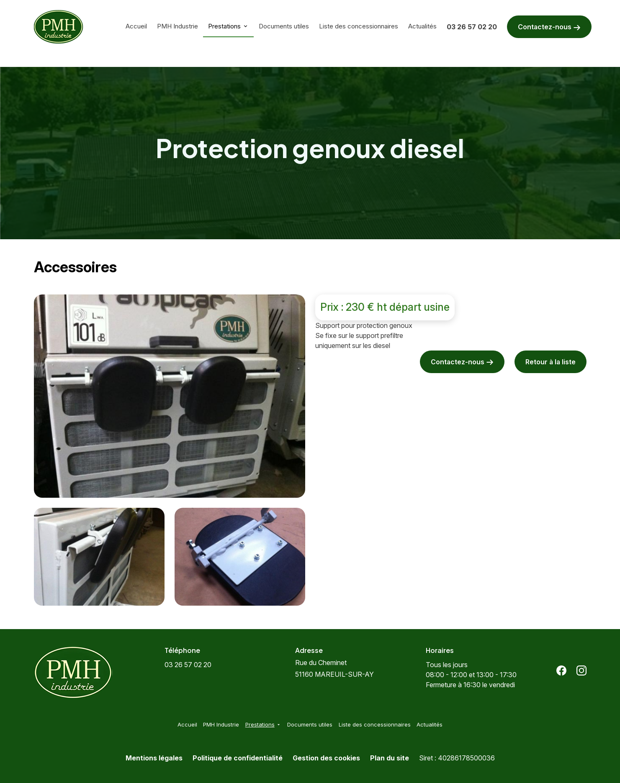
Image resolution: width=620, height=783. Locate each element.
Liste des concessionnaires (358, 26)
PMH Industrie (177, 26)
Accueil (136, 26)
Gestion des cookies (326, 758)
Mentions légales (154, 758)
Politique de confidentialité (238, 758)
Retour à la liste (550, 362)
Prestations (224, 26)
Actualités (422, 26)
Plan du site (389, 758)
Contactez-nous (549, 27)
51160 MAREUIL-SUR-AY (334, 668)
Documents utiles (284, 26)
